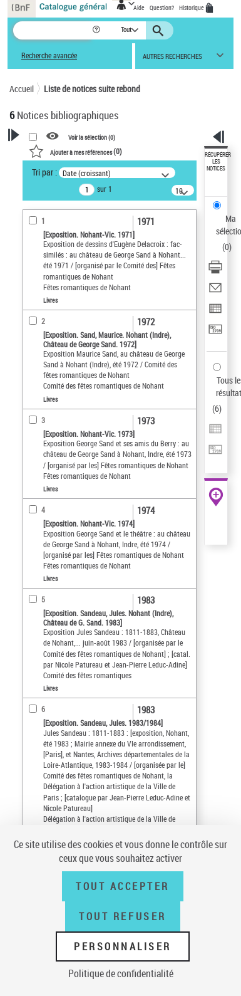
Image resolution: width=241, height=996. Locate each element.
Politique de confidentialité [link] (120, 973)
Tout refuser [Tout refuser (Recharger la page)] (122, 916)
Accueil (21, 89)
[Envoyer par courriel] (215, 292)
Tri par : (44, 172)
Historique (192, 7)
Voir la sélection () (91, 136)
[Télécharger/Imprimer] (215, 271)
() (75, 151)
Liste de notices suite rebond (92, 89)
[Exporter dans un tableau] (215, 312)
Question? (162, 7)
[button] (97, 30)
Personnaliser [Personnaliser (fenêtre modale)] (123, 946)
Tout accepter (123, 886)
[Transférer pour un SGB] (215, 333)
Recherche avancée (49, 55)
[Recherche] (52, 30)
